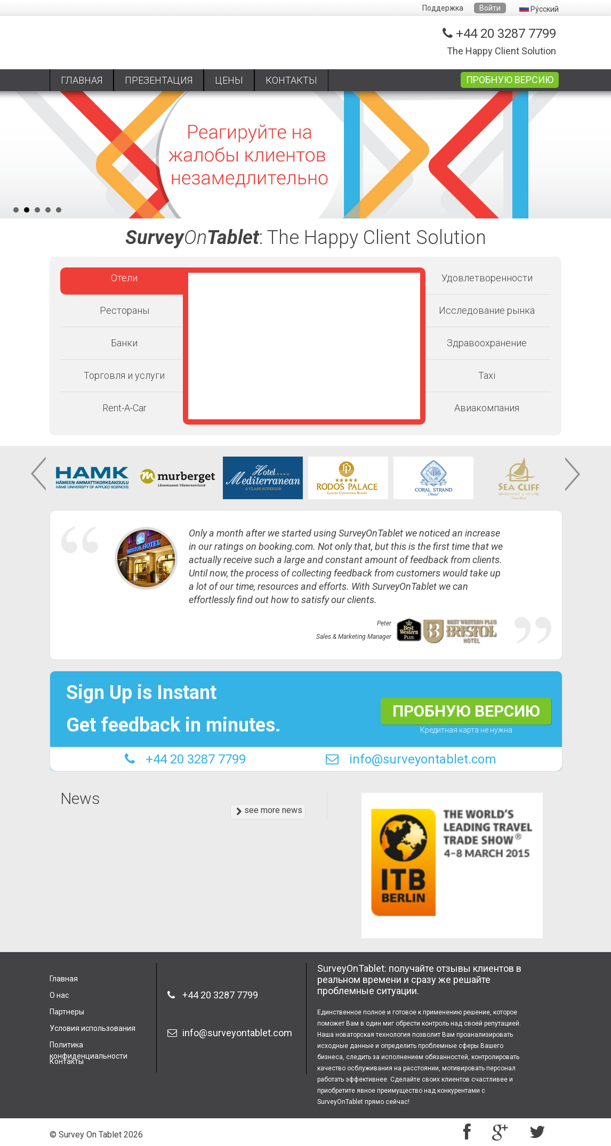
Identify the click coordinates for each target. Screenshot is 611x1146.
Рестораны (124, 310)
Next (571, 474)
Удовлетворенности (487, 277)
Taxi (486, 375)
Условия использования (92, 1028)
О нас (59, 995)
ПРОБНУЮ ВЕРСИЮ (509, 79)
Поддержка (442, 8)
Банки (124, 342)
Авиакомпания (486, 407)
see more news (269, 810)
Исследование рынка (487, 310)
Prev (39, 474)
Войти (490, 8)
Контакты (67, 1061)
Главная (64, 978)
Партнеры (67, 1011)
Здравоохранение (487, 342)
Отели (124, 277)
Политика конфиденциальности (88, 1048)
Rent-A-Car (124, 407)
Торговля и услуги (124, 375)
